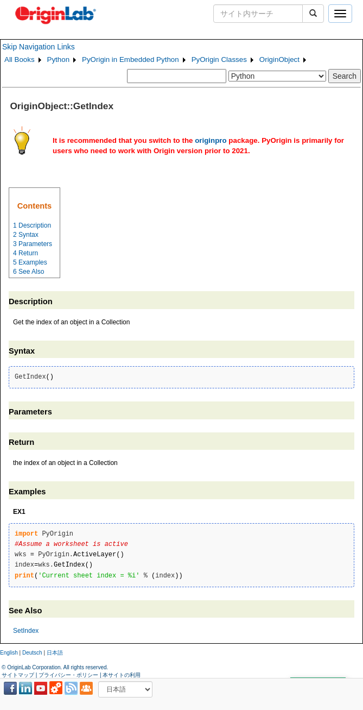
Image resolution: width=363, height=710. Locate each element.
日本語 (55, 653)
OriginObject (279, 59)
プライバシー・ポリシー (68, 675)
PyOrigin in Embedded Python (130, 59)
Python (58, 59)
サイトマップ (18, 675)
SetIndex (26, 630)
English (9, 653)
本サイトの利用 (122, 675)
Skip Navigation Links (38, 46)
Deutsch (32, 653)
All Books (19, 59)
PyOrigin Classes (219, 59)
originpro (211, 140)
